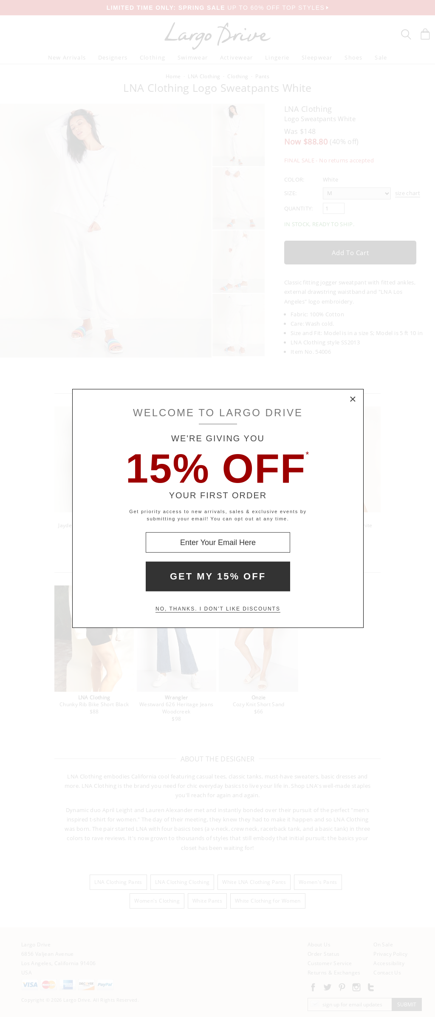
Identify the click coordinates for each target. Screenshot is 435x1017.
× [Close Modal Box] (353, 400)
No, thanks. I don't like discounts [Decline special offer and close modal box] (217, 609)
